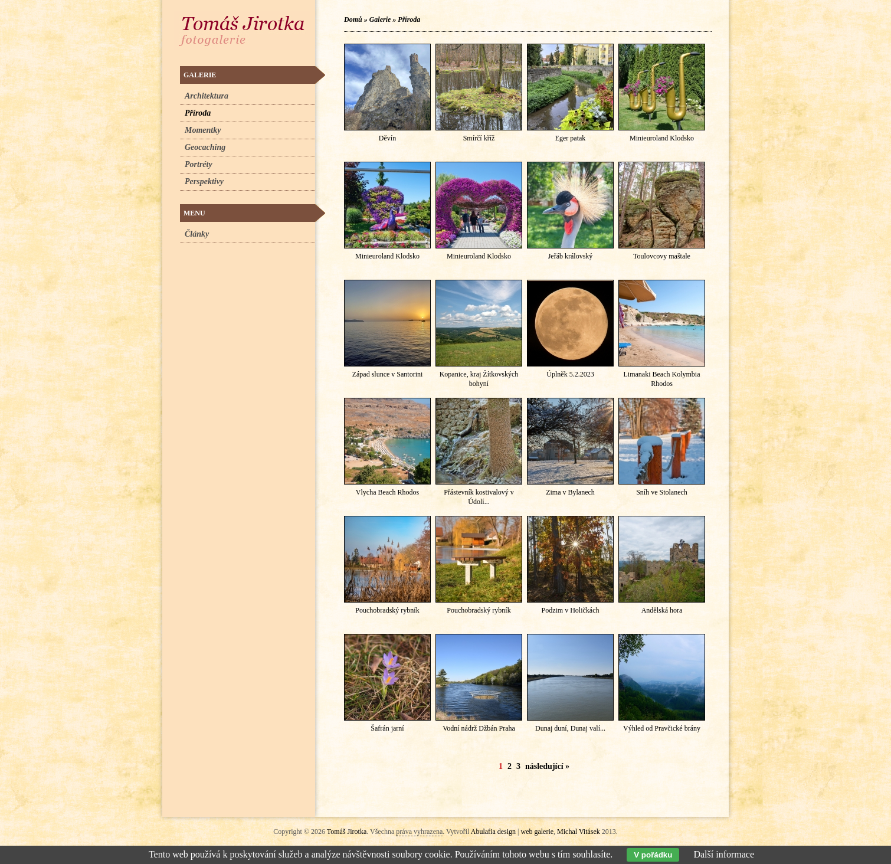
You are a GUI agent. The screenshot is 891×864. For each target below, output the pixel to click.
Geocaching (205, 147)
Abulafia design (493, 831)
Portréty (198, 164)
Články (197, 234)
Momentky (203, 130)
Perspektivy (204, 181)
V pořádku (653, 854)
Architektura (206, 95)
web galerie (536, 831)
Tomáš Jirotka (346, 831)
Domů (353, 19)
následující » (547, 766)
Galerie (380, 19)
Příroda (409, 19)
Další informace (723, 854)
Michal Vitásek (578, 831)
